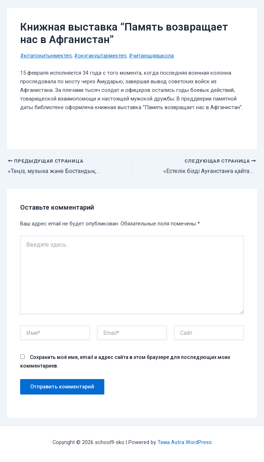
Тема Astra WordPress (185, 442)
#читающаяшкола (151, 55)
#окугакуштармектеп (100, 55)
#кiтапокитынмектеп (46, 55)
